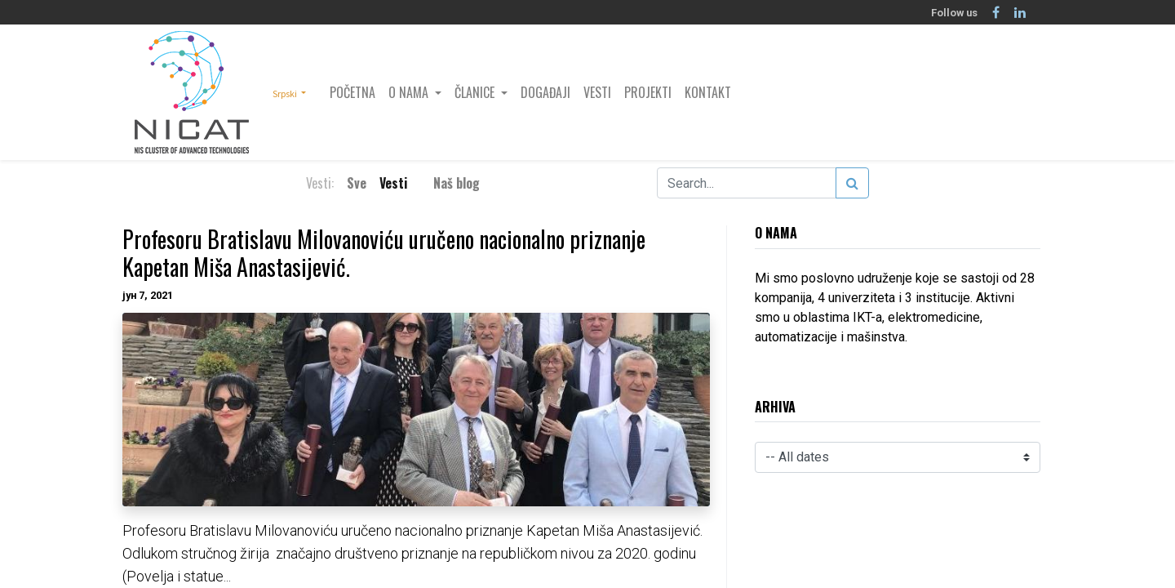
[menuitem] (352, 92)
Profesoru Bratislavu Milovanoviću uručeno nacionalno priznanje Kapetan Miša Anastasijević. (383, 252)
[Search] (852, 182)
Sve (356, 183)
